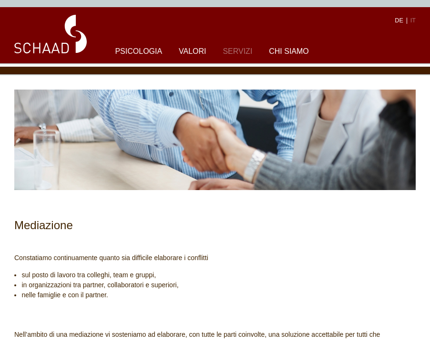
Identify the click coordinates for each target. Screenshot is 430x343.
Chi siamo (289, 51)
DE (399, 21)
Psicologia (138, 51)
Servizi (237, 51)
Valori (192, 51)
